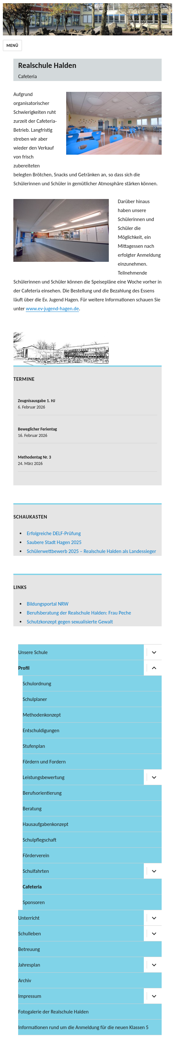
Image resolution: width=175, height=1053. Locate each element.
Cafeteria (32, 887)
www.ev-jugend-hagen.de (52, 309)
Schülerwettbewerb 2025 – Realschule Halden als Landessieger (91, 551)
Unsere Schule (32, 652)
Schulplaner (35, 699)
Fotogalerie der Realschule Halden (53, 1012)
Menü (12, 45)
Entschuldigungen (41, 730)
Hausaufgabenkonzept (45, 824)
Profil (23, 668)
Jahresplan (29, 965)
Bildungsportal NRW (47, 604)
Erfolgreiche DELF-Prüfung (53, 533)
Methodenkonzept (42, 715)
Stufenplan (34, 746)
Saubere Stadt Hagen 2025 (54, 542)
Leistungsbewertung (43, 777)
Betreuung (29, 949)
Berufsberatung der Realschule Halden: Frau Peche (79, 613)
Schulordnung (37, 684)
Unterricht (28, 918)
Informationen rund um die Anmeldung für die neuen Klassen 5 (83, 1027)
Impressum (29, 996)
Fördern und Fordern (44, 762)
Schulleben (29, 934)
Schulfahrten (36, 871)
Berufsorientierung (42, 793)
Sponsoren (34, 902)
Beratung (32, 809)
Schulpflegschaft (39, 840)
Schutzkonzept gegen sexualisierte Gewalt (70, 622)
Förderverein (36, 855)
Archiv (24, 980)
